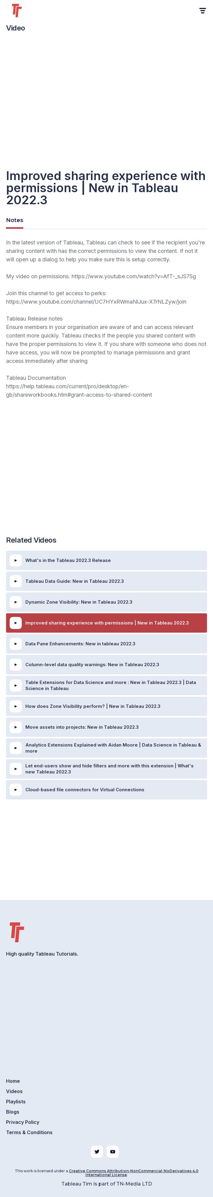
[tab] (14, 221)
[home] (24, 10)
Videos (14, 1091)
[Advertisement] (106, 482)
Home (13, 1081)
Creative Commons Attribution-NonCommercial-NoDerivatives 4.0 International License (133, 1173)
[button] (202, 11)
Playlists (16, 1102)
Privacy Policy (22, 1122)
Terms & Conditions (29, 1132)
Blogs (12, 1112)
